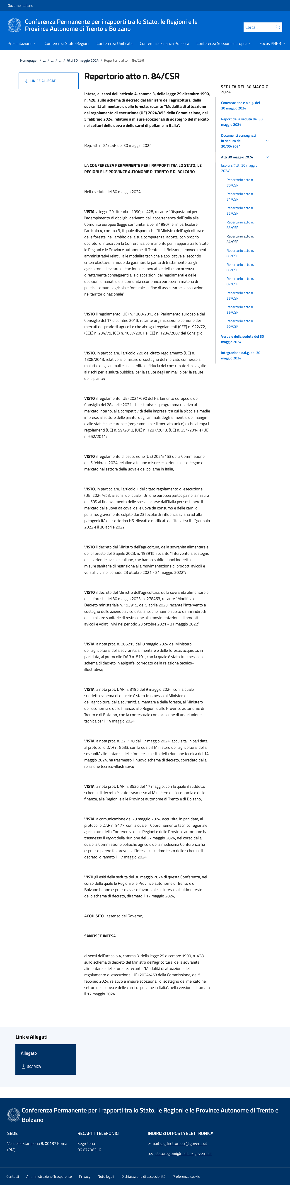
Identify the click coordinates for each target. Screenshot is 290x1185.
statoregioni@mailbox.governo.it (183, 1153)
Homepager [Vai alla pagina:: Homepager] (29, 60)
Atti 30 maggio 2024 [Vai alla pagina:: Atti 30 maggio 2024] (83, 60)
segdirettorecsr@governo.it (183, 1143)
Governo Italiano (20, 5)
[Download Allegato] (31, 1066)
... (44, 60)
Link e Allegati (40, 81)
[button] (246, 105)
